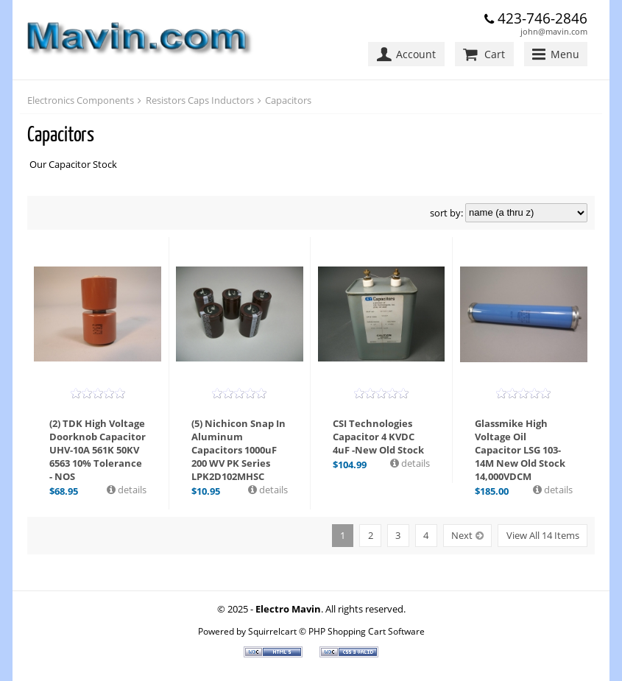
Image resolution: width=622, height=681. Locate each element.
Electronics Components (80, 100)
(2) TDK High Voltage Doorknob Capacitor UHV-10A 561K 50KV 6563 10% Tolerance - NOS (97, 450)
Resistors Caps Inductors (200, 100)
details (131, 489)
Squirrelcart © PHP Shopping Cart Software (336, 631)
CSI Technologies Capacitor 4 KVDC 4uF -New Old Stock (378, 436)
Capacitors (288, 100)
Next (462, 535)
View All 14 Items (542, 535)
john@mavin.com (553, 31)
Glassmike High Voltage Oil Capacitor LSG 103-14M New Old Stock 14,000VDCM (520, 450)
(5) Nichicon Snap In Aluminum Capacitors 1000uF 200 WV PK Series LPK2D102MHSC (238, 450)
